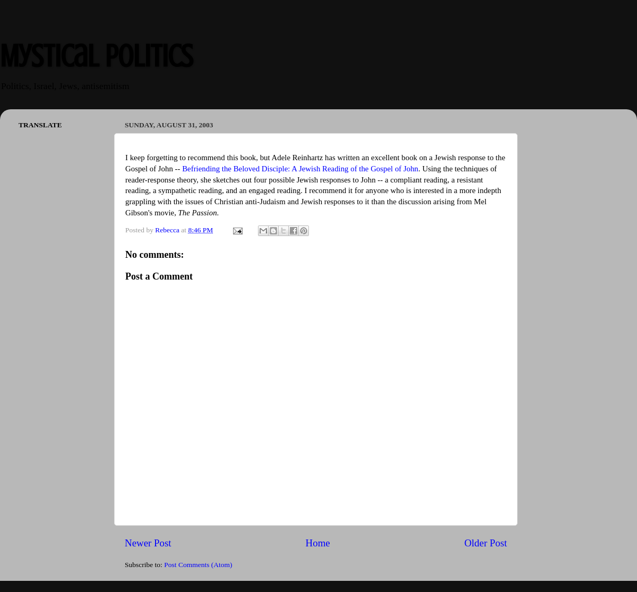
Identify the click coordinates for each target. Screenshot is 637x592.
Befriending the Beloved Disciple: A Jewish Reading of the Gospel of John (300, 168)
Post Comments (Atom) (198, 565)
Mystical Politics (96, 56)
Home (318, 543)
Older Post (485, 543)
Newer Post (148, 543)
